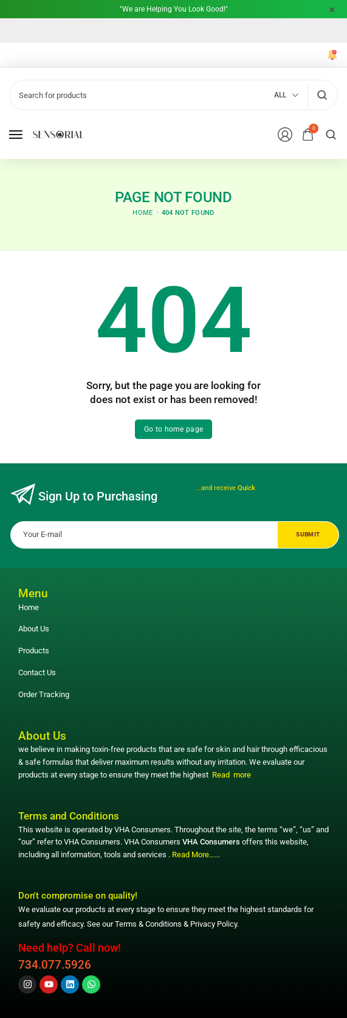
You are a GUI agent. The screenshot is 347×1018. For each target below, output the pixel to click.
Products (33, 650)
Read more (231, 774)
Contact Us (37, 672)
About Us (33, 628)
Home (28, 607)
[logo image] (58, 134)
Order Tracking (43, 694)
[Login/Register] (285, 134)
